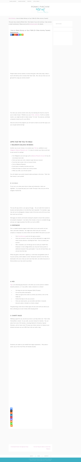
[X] (13, 35)
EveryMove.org (22, 236)
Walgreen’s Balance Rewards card (19, 150)
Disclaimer (48, 460)
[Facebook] (11, 35)
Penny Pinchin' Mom (40, 9)
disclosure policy (33, 24)
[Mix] (11, 421)
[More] (22, 35)
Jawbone (37, 115)
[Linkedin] (11, 415)
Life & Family (12, 18)
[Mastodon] (19, 35)
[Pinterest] (17, 35)
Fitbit (32, 115)
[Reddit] (15, 35)
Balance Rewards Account (38, 156)
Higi (11, 284)
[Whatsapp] (20, 35)
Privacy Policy (33, 460)
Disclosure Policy (41, 460)
